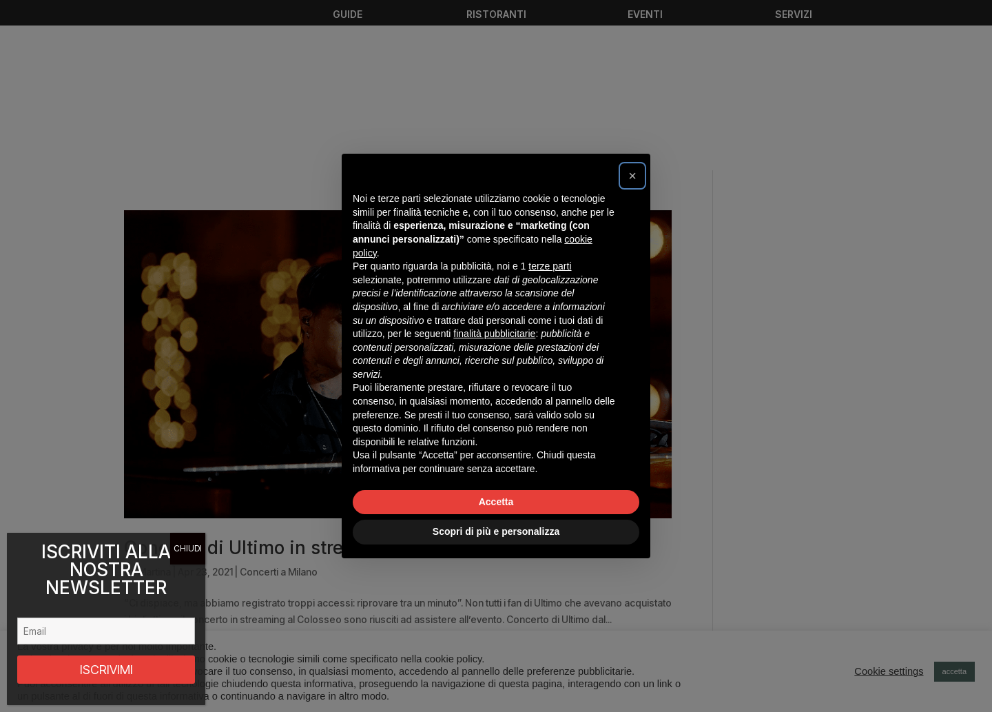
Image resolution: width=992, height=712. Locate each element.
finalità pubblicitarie (494, 333)
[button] (632, 176)
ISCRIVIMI (106, 669)
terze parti (549, 266)
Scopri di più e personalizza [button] (496, 531)
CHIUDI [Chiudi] (188, 548)
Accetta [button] (496, 501)
